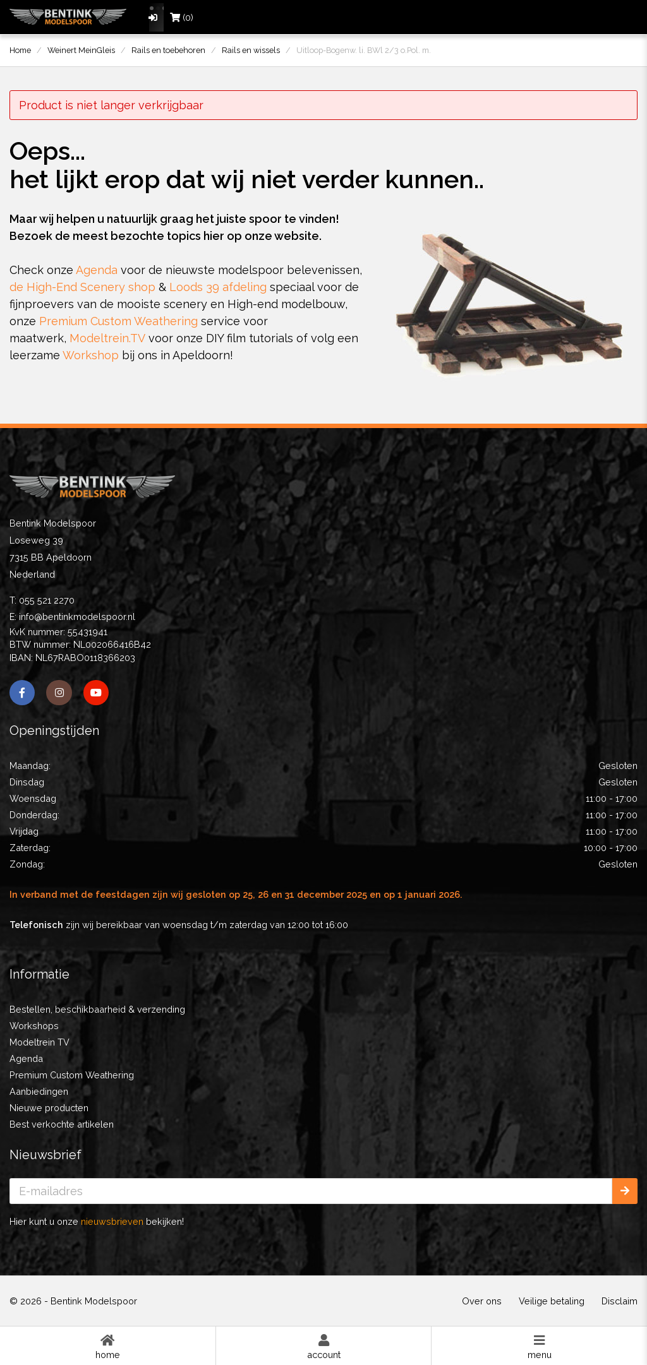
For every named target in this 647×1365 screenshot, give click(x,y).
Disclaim (620, 1301)
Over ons (482, 1301)
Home (107, 1346)
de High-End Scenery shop (82, 287)
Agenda (97, 270)
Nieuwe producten (48, 1107)
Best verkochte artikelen (61, 1124)
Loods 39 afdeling (218, 287)
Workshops (34, 1025)
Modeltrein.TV (107, 338)
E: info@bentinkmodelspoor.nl (72, 616)
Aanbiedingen (38, 1091)
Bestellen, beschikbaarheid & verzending (97, 1009)
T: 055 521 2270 (42, 600)
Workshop (91, 355)
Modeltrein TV (39, 1042)
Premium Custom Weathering (118, 321)
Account (324, 1346)
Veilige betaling (551, 1301)
